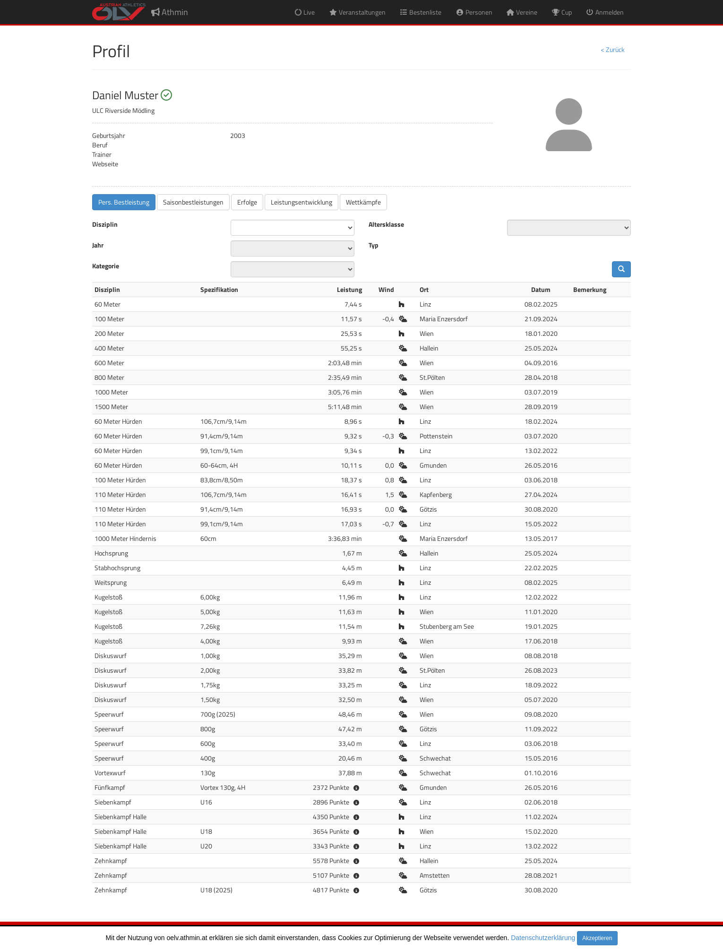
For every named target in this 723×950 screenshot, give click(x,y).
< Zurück (613, 49)
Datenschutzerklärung (543, 937)
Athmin (169, 12)
